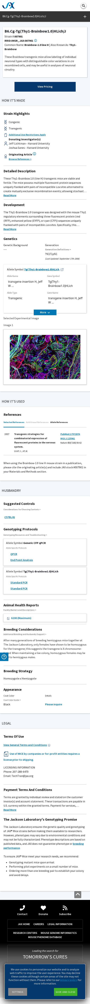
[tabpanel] (45, 442)
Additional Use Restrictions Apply (27, 134)
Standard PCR (18, 582)
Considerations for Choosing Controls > (22, 509)
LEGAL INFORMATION (60, 924)
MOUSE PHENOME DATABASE (45, 937)
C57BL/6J (10, 517)
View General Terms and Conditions (27, 745)
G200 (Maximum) (18, 618)
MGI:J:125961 (67, 438)
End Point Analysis (21, 560)
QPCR (13, 554)
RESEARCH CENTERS (25, 933)
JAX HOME (24, 924)
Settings (17, 991)
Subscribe (65, 910)
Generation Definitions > (58, 249)
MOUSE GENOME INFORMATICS (59, 933)
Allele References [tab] (59, 422)
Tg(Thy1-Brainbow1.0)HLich (43, 269)
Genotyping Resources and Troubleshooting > (25, 535)
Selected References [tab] (13, 422)
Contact (22, 910)
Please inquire (53, 704)
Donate (43, 910)
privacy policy (68, 980)
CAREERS (38, 924)
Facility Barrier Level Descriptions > (19, 610)
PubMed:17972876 (70, 434)
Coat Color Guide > (12, 700)
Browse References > (20, 159)
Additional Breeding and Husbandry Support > (24, 634)
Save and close (66, 991)
